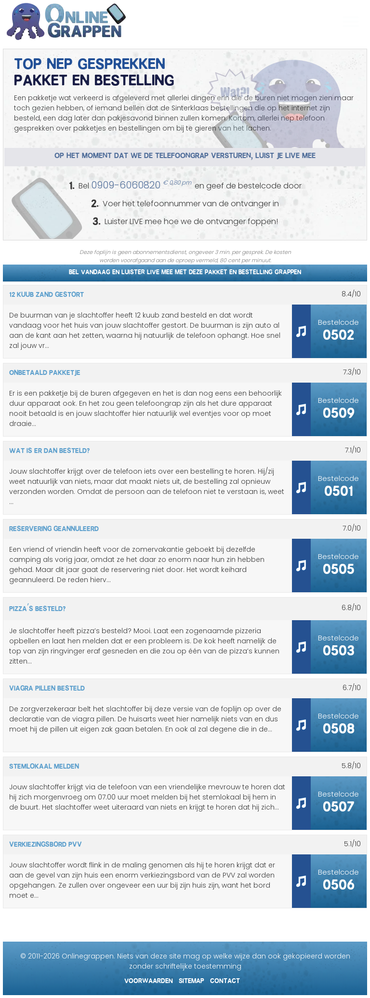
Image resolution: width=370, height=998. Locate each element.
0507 (339, 804)
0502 (338, 332)
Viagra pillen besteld (47, 686)
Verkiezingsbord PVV (45, 843)
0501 (338, 488)
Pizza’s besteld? (37, 607)
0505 (339, 566)
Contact (225, 979)
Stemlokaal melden (44, 764)
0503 (339, 648)
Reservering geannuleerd (54, 527)
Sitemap (191, 979)
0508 (339, 726)
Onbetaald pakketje (44, 371)
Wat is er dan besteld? (49, 449)
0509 (339, 410)
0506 (339, 882)
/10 (351, 294)
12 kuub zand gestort (46, 293)
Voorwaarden (148, 979)
